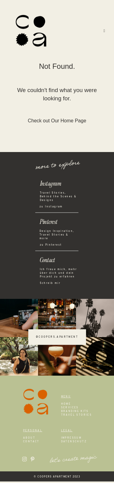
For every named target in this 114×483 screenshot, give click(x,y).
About (29, 439)
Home (66, 405)
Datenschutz (74, 442)
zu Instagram (51, 208)
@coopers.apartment (57, 338)
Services (70, 409)
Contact (31, 442)
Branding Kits (75, 412)
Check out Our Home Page (57, 122)
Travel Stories (76, 416)
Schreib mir (50, 284)
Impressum (71, 439)
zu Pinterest (51, 246)
